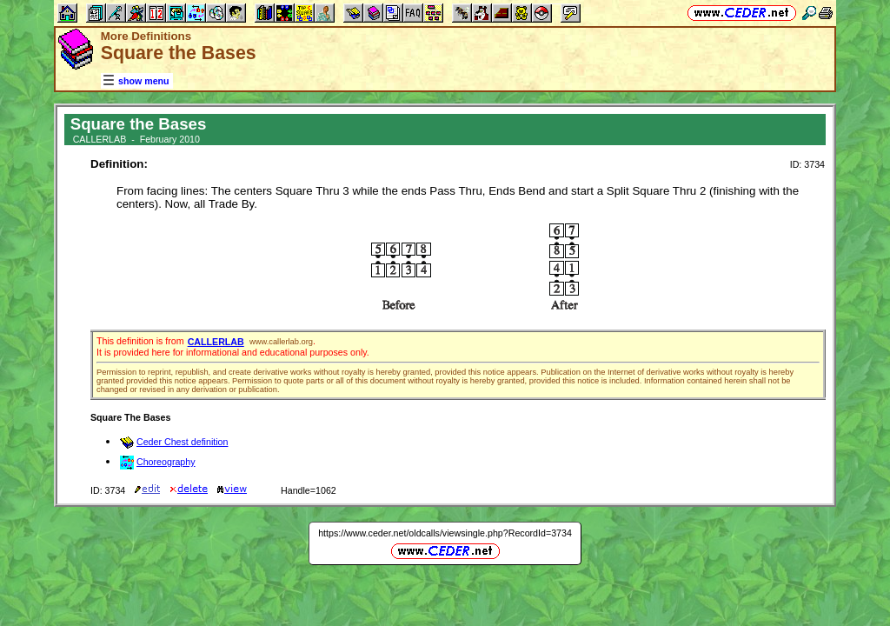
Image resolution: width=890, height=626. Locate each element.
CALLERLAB (216, 341)
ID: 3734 (807, 164)
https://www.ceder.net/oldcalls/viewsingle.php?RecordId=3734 (445, 533)
